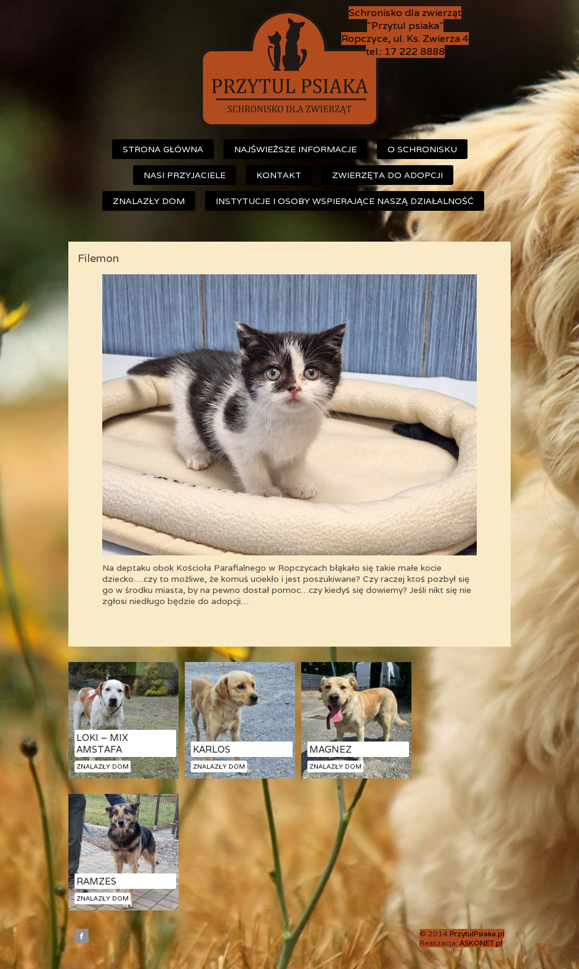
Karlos (211, 749)
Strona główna (163, 149)
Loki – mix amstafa (102, 743)
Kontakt (278, 175)
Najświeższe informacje (295, 149)
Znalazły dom (149, 200)
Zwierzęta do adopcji (387, 175)
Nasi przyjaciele (184, 175)
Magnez (330, 749)
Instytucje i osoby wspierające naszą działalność (345, 200)
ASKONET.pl (481, 942)
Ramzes (96, 881)
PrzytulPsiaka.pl (477, 933)
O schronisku (422, 149)
